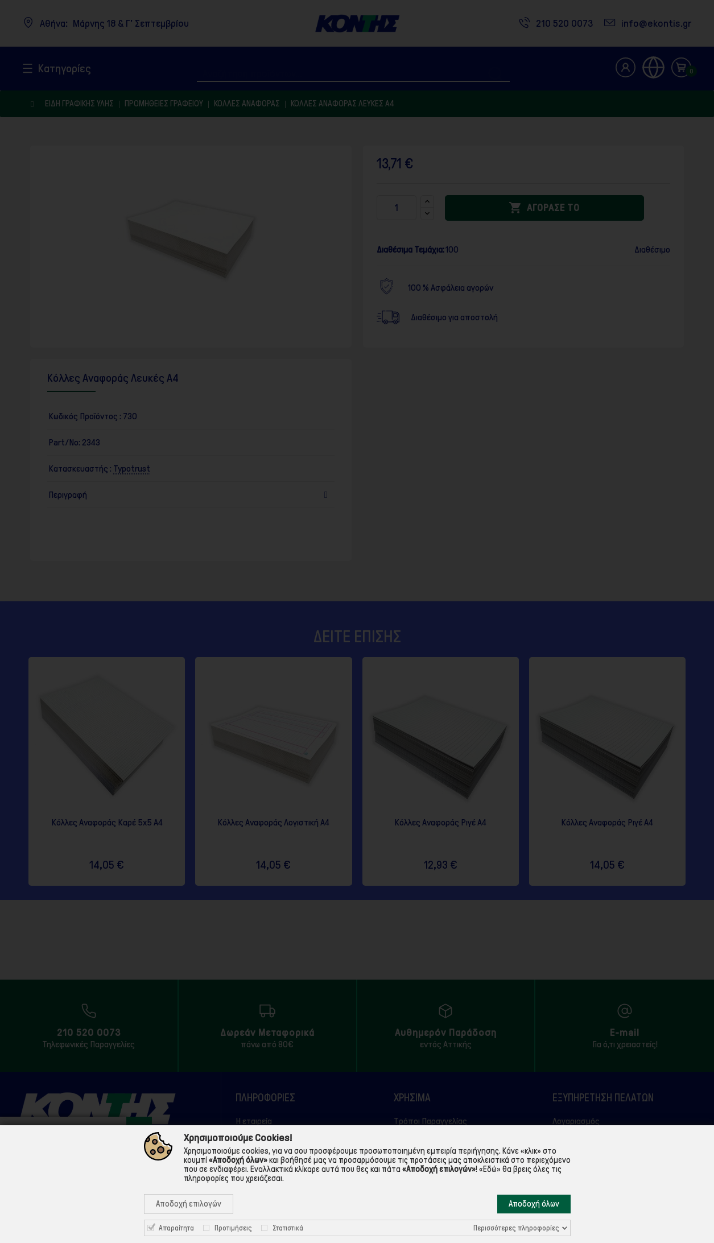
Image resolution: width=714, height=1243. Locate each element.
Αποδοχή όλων (534, 1203)
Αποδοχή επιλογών (188, 1203)
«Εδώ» (490, 1169)
